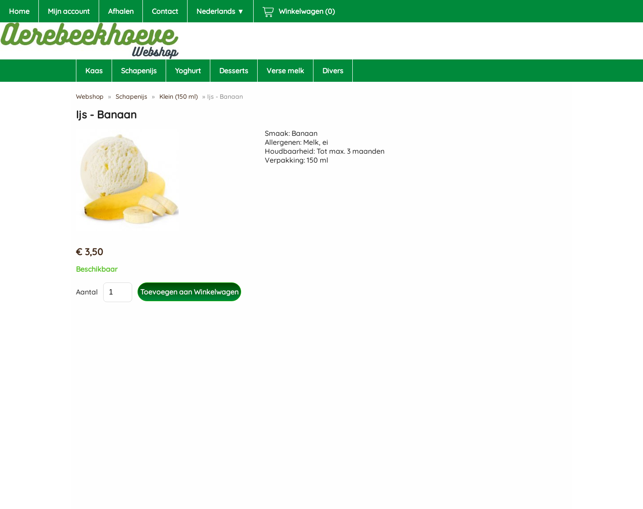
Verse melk (285, 70)
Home (19, 11)
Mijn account (69, 11)
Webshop (90, 97)
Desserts (233, 70)
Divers (332, 70)
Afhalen (121, 11)
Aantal (87, 291)
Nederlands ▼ (220, 11)
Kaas (94, 70)
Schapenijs (139, 70)
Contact (165, 11)
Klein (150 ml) (178, 97)
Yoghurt (188, 70)
